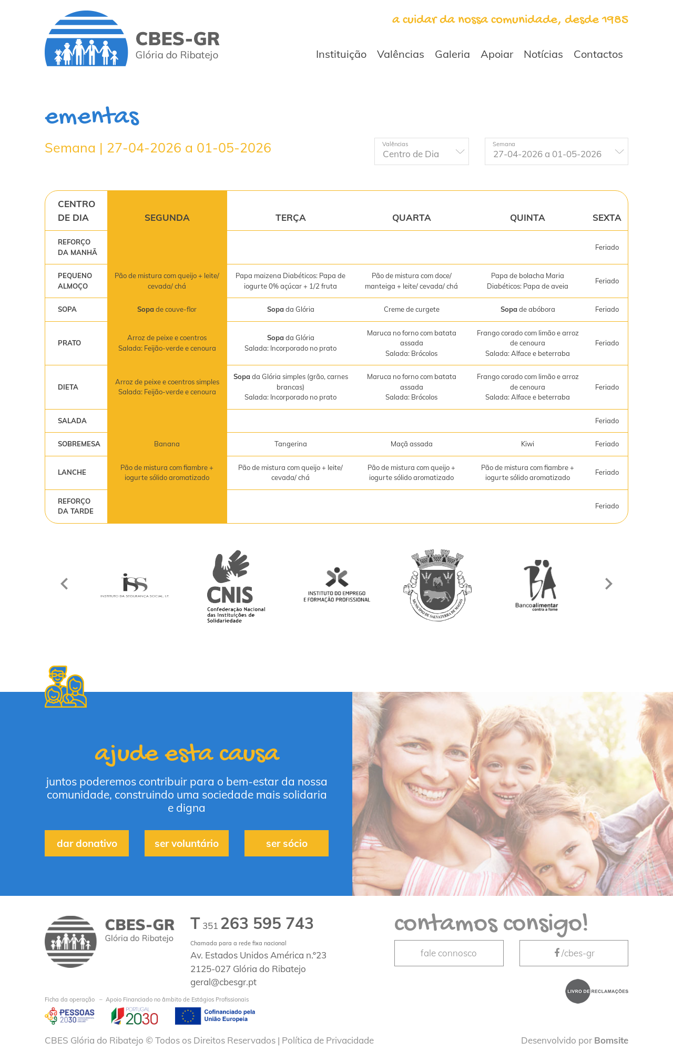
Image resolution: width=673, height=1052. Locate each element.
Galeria (452, 53)
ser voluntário (187, 843)
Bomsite (611, 1040)
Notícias (543, 53)
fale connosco (449, 952)
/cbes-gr (574, 952)
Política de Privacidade (328, 1040)
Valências (400, 53)
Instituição (341, 53)
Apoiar (497, 53)
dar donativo (87, 843)
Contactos (598, 53)
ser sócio (287, 843)
